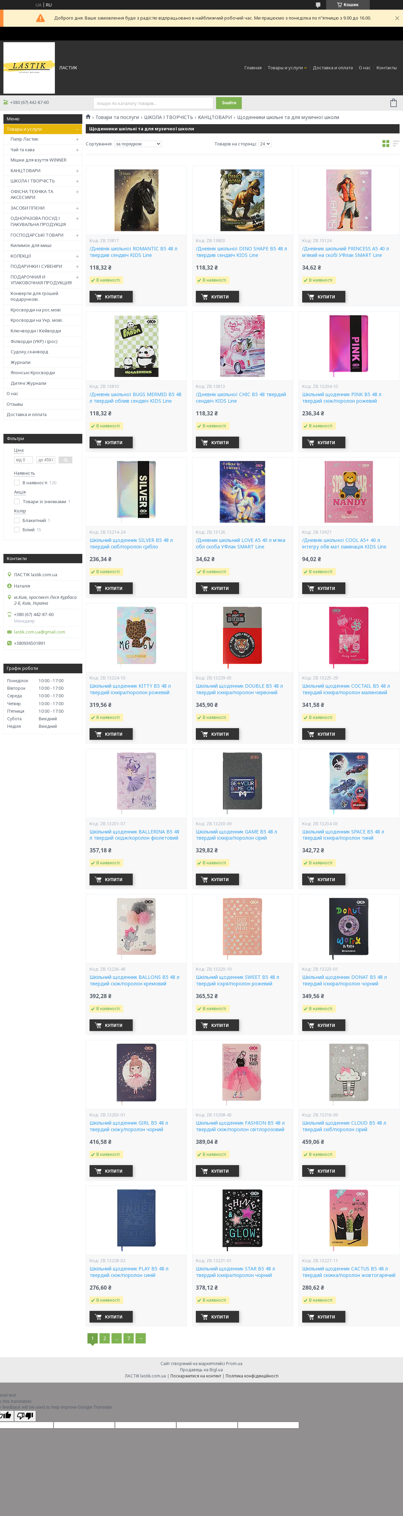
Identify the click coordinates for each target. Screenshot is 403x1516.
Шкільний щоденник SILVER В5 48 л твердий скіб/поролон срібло (131, 543)
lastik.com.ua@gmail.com (39, 632)
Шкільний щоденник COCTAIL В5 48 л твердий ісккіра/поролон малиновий (346, 689)
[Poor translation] (25, 1416)
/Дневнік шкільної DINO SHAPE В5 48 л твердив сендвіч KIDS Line (241, 252)
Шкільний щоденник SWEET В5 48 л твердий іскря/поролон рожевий (237, 980)
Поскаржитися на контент (195, 1376)
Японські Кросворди (33, 372)
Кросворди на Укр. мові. (37, 320)
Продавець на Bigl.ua (201, 1370)
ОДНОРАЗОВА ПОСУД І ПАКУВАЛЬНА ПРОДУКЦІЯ (38, 221)
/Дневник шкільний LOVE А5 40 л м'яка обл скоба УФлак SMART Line (240, 543)
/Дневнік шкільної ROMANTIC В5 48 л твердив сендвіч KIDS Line (133, 252)
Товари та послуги (117, 117)
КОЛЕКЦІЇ (21, 256)
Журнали (21, 362)
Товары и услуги (285, 67)
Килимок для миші (31, 245)
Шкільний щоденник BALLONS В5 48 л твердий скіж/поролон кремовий (134, 980)
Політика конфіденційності (252, 1376)
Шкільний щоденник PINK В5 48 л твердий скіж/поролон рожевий (341, 397)
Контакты (387, 67)
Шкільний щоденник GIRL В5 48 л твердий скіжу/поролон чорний (129, 1126)
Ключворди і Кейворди (36, 331)
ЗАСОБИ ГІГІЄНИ (28, 208)
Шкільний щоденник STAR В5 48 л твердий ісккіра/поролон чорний (235, 1272)
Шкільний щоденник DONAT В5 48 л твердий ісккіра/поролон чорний (344, 980)
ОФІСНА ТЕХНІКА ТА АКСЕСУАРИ (32, 194)
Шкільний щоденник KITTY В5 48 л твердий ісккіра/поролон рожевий (130, 689)
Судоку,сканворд (29, 351)
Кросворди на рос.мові (36, 310)
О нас (365, 67)
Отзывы (15, 404)
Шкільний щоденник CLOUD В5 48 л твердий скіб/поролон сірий (344, 1126)
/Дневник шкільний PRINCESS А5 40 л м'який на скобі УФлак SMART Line (345, 252)
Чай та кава (23, 149)
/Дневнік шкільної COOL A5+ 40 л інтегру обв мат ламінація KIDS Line (344, 543)
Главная (253, 67)
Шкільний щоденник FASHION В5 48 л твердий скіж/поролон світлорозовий (240, 1126)
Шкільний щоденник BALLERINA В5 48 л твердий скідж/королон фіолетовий (134, 835)
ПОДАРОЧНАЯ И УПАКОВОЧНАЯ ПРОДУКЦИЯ (41, 280)
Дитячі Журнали (28, 383)
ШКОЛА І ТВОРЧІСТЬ (33, 181)
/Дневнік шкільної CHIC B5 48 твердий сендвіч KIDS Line (241, 397)
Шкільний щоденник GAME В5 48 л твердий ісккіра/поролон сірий (236, 835)
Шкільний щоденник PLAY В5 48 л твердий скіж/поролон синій (129, 1272)
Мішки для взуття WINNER (39, 160)
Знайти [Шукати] (229, 102)
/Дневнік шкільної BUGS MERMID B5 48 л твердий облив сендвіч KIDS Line (135, 397)
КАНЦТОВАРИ (25, 170)
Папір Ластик (24, 139)
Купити (113, 297)
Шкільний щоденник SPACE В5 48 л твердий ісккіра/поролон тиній (343, 835)
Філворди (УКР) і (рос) (34, 341)
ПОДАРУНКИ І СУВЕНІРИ (36, 266)
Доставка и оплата (333, 67)
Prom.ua (234, 1363)
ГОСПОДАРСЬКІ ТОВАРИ (37, 235)
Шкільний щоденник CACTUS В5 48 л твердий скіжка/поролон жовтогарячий (348, 1272)
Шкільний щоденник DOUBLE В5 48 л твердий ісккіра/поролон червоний (239, 689)
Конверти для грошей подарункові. (34, 296)
